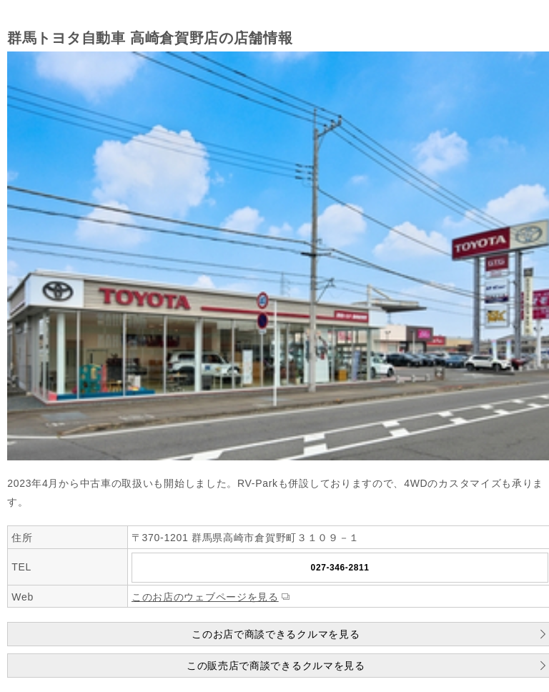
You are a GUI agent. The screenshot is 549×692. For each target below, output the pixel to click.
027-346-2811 (340, 568)
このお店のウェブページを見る (205, 597)
